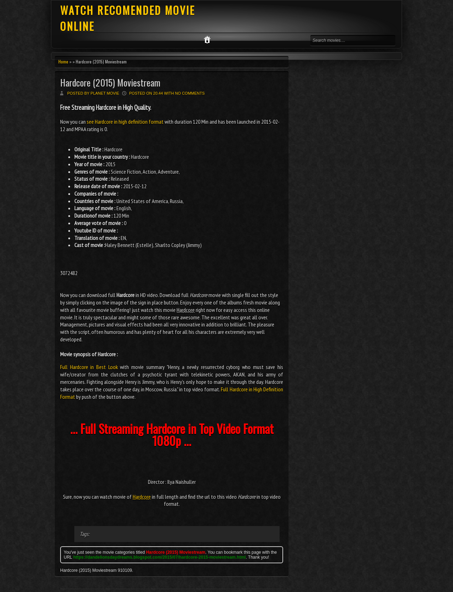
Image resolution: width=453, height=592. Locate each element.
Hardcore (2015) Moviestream (110, 82)
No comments (190, 93)
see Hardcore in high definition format (125, 121)
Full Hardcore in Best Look (89, 366)
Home (63, 61)
